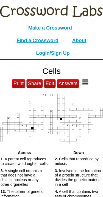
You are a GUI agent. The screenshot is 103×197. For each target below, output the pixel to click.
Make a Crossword (50, 28)
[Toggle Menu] (85, 82)
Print (18, 83)
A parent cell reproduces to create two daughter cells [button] (24, 161)
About (79, 40)
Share (34, 83)
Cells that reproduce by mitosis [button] (77, 161)
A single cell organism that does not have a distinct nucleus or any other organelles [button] (21, 178)
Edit (50, 83)
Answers (68, 83)
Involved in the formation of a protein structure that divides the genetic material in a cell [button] (78, 178)
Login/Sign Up (53, 53)
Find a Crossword (38, 40)
